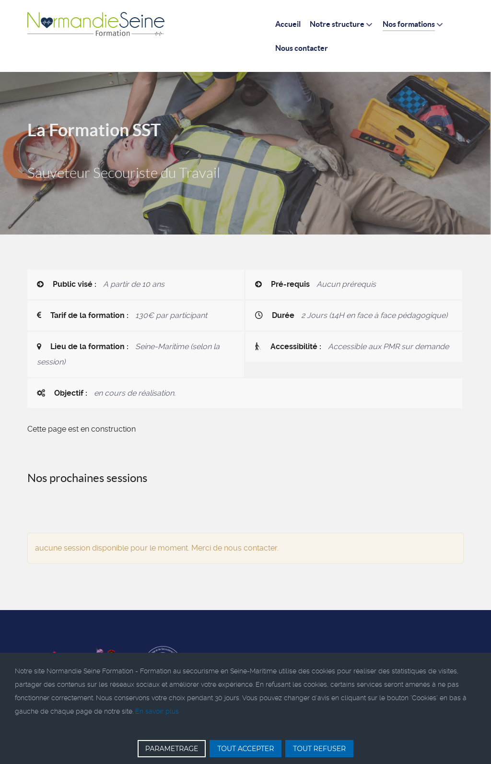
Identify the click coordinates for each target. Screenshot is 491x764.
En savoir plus (157, 711)
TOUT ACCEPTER (245, 748)
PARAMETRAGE (172, 748)
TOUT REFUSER (319, 748)
